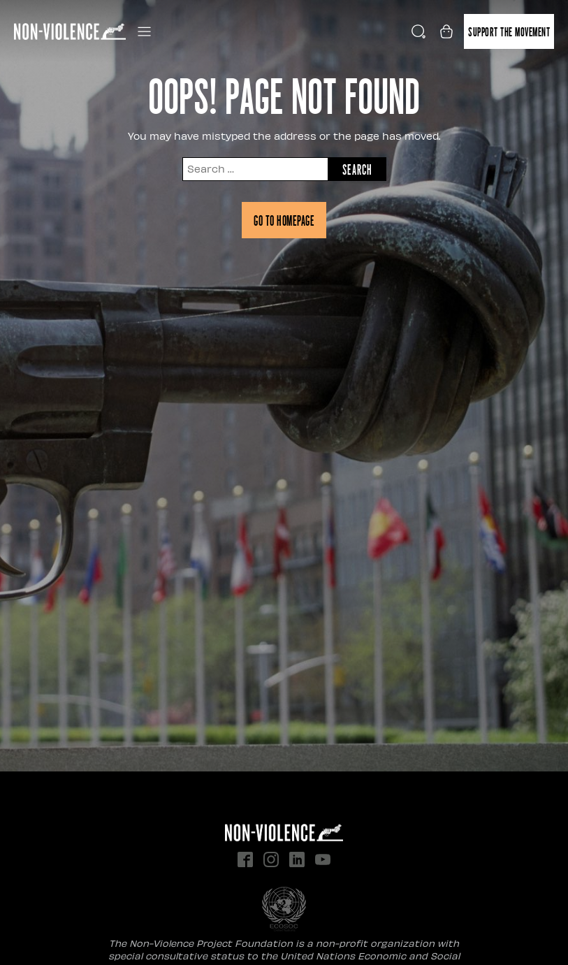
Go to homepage (284, 220)
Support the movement (509, 31)
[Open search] (418, 31)
